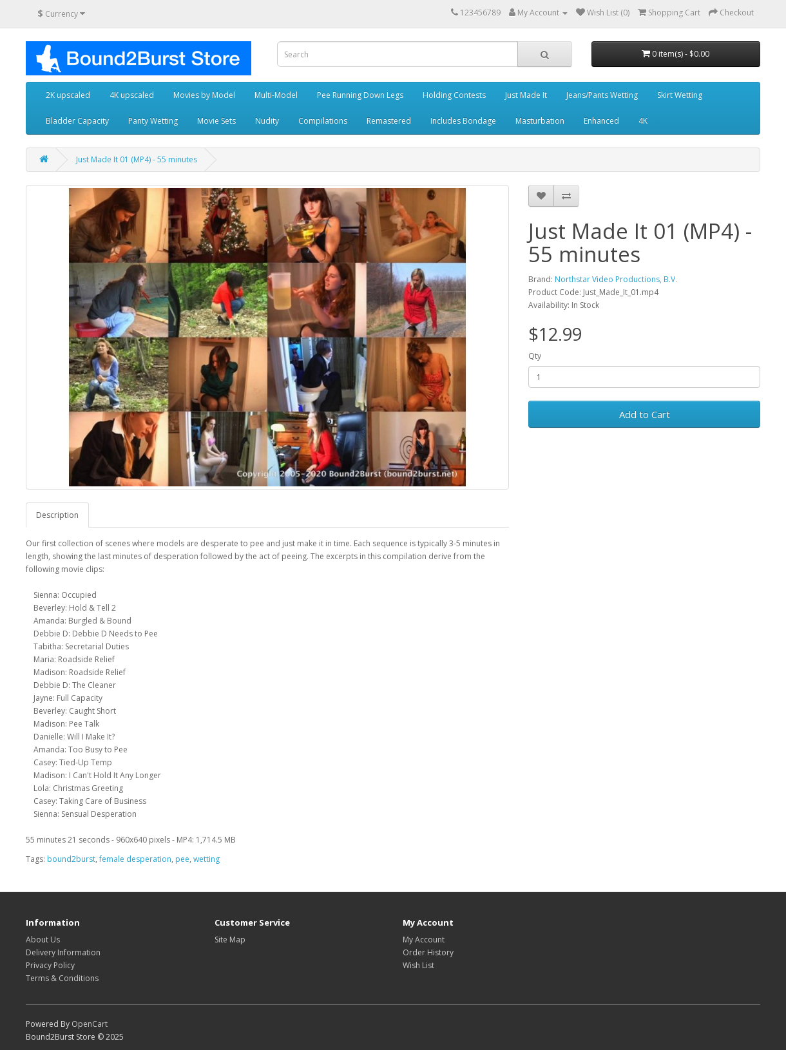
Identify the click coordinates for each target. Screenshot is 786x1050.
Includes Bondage (463, 120)
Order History (428, 952)
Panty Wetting (153, 120)
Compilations (322, 120)
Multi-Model (276, 95)
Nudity (267, 120)
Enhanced (601, 120)
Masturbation (539, 120)
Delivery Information (63, 952)
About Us (43, 939)
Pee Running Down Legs (360, 95)
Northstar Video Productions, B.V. (616, 279)
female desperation (135, 859)
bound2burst (71, 859)
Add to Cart (644, 414)
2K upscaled (68, 95)
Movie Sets (216, 120)
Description (57, 515)
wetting (206, 859)
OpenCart (90, 1023)
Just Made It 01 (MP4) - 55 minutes (136, 159)
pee (182, 859)
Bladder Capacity (77, 120)
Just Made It (526, 95)
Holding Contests (454, 95)
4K (642, 120)
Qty (534, 355)
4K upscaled (132, 95)
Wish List (418, 965)
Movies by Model (204, 95)
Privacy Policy (50, 965)
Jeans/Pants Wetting (602, 95)
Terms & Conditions (62, 978)
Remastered (389, 120)
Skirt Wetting (679, 95)
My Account (424, 939)
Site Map (230, 939)
